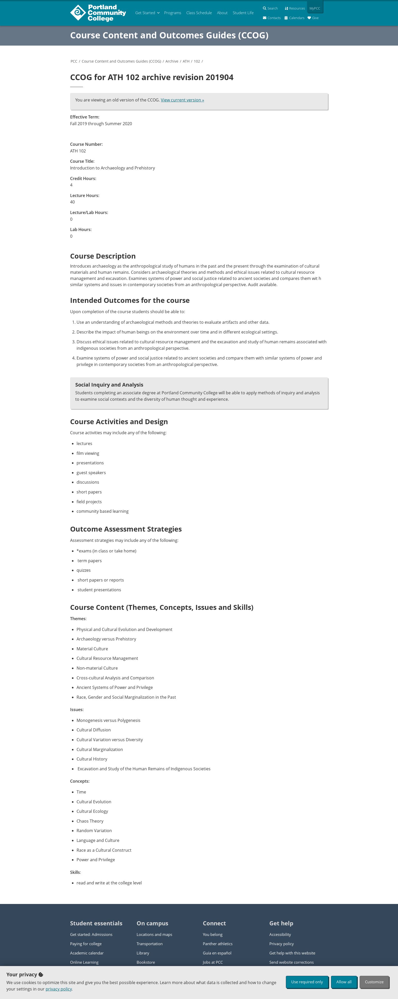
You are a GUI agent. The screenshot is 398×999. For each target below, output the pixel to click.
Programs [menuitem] (172, 12)
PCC (74, 61)
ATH (186, 61)
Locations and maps (154, 934)
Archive (171, 61)
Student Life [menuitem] (243, 12)
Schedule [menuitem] (199, 12)
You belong (212, 934)
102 (197, 61)
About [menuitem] (222, 12)
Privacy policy (281, 943)
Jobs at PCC (213, 962)
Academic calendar (87, 952)
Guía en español (217, 952)
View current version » (182, 100)
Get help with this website (292, 952)
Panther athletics (218, 943)
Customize (374, 981)
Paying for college (86, 943)
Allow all (344, 981)
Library (143, 952)
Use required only (307, 981)
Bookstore (146, 962)
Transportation (150, 943)
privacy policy (59, 989)
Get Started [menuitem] (145, 12)
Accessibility (280, 934)
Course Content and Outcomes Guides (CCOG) (169, 35)
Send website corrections (291, 962)
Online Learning (84, 962)
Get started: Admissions (91, 934)
